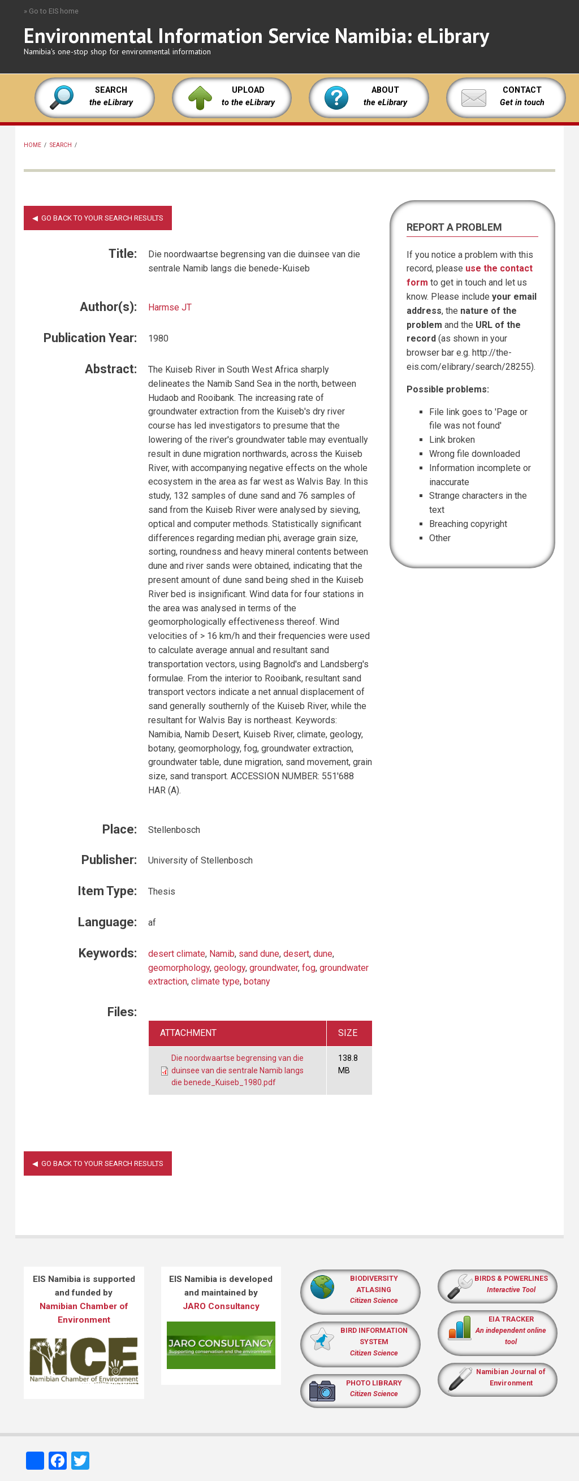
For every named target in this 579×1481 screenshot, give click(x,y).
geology (229, 967)
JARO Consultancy (221, 1306)
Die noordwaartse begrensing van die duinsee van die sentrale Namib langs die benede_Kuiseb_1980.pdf (237, 1070)
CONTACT (522, 90)
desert (296, 953)
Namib (222, 953)
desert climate (176, 953)
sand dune (259, 953)
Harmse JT (170, 307)
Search (61, 145)
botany (257, 981)
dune (322, 953)
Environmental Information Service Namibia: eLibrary (256, 35)
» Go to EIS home (51, 11)
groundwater (273, 967)
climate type (215, 981)
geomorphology (179, 967)
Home (32, 145)
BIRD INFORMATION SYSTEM (374, 1341)
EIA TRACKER (511, 1319)
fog (309, 967)
